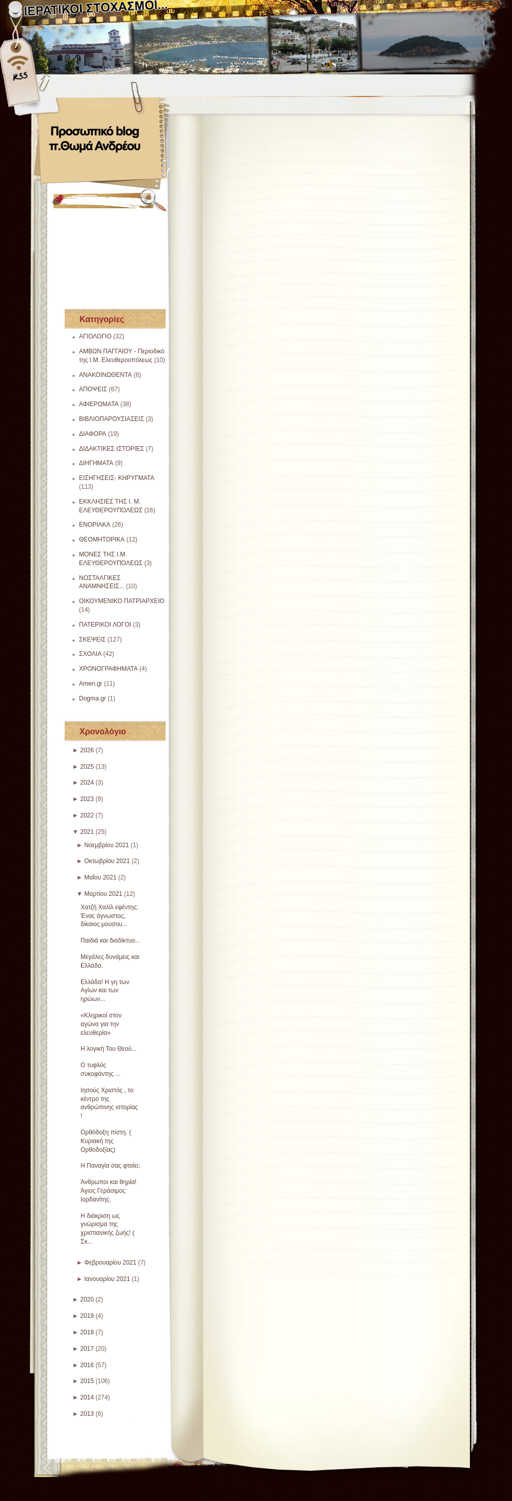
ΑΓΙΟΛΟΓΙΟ (95, 336)
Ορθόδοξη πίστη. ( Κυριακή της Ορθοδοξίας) (106, 1141)
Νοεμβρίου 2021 (106, 845)
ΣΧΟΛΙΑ (90, 653)
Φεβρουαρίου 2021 (110, 1262)
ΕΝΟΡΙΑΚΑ (94, 524)
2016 (87, 1365)
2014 (87, 1397)
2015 (87, 1381)
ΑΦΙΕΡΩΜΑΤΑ (99, 404)
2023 (87, 799)
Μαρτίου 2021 (103, 893)
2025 (87, 766)
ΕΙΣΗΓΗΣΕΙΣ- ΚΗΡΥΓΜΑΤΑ (116, 478)
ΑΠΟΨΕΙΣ (93, 389)
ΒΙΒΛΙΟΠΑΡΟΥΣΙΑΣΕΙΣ (111, 419)
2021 (87, 831)
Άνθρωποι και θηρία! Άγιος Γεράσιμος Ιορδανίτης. (108, 1190)
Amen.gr (90, 683)
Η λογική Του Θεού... (108, 1048)
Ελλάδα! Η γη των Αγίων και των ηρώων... (105, 990)
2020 (87, 1299)
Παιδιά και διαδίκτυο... (110, 940)
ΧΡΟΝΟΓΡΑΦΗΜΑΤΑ (108, 668)
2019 (87, 1315)
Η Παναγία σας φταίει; (110, 1165)
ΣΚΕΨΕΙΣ (92, 639)
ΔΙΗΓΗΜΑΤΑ (96, 463)
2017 (87, 1348)
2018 (87, 1332)
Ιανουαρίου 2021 (107, 1279)
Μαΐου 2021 (100, 877)
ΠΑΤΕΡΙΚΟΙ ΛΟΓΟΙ (105, 624)
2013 (87, 1413)
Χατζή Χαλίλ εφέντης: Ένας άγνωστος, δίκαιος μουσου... (110, 916)
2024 (87, 782)
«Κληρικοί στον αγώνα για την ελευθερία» (101, 1024)
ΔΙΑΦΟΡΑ (92, 433)
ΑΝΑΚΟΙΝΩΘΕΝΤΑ (105, 374)
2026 (87, 750)
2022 (87, 815)
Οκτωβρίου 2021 (107, 861)
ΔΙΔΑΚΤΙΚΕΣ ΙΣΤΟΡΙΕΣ (111, 448)
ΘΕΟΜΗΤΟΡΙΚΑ (102, 539)
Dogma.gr (92, 698)
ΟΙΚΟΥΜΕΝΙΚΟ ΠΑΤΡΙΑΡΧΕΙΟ (122, 601)
